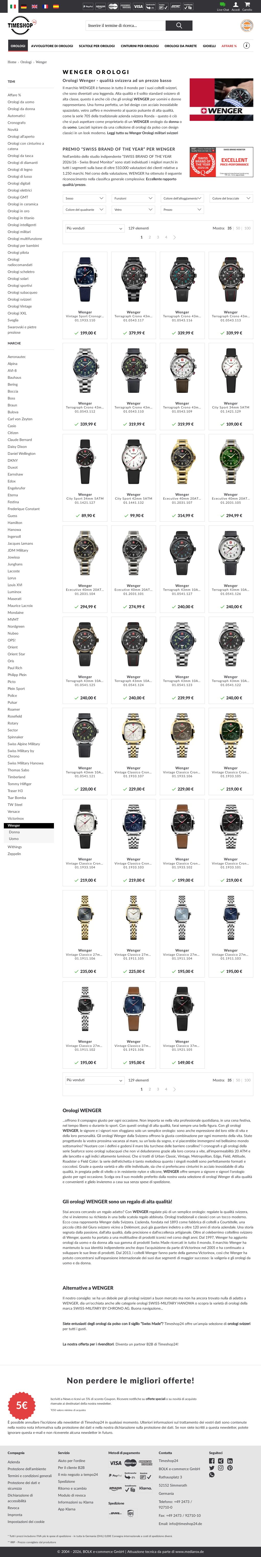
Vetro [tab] (118, 209)
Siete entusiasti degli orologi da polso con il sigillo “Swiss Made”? (113, 1324)
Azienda (14, 1462)
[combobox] (127, 25)
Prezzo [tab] (168, 209)
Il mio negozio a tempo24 (78, 1475)
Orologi (26, 62)
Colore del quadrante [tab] (80, 209)
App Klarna (66, 1509)
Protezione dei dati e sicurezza (24, 1485)
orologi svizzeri (140, 1298)
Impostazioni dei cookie (26, 1522)
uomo (72, 127)
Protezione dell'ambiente (27, 1469)
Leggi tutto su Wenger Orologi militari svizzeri (142, 133)
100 (247, 228)
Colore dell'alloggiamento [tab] (181, 198)
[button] (102, 257)
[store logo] (39, 25)
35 (230, 228)
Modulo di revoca (72, 1495)
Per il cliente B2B (71, 1468)
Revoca (13, 1508)
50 (238, 228)
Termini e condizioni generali (30, 1476)
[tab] (31, 95)
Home (12, 62)
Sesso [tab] (69, 198)
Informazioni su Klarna (75, 1502)
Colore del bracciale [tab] (225, 198)
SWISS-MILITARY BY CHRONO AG (101, 1308)
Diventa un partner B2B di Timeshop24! (147, 1344)
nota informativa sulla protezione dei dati (59, 1427)
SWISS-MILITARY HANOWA (171, 1303)
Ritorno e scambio (72, 1488)
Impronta (15, 1515)
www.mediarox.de (189, 1552)
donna (174, 122)
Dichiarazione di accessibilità (20, 1498)
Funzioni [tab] (120, 198)
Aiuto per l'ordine (71, 1461)
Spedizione (66, 1482)
